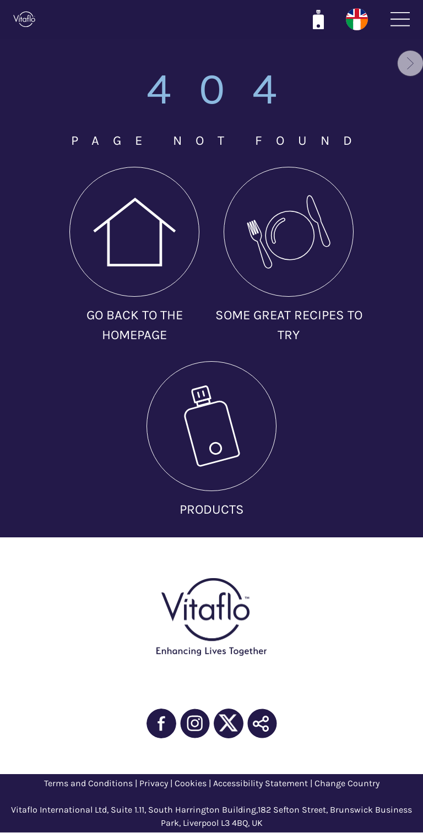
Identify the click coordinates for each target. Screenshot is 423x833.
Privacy (153, 783)
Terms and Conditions (88, 783)
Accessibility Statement (260, 783)
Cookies (191, 783)
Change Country (346, 783)
